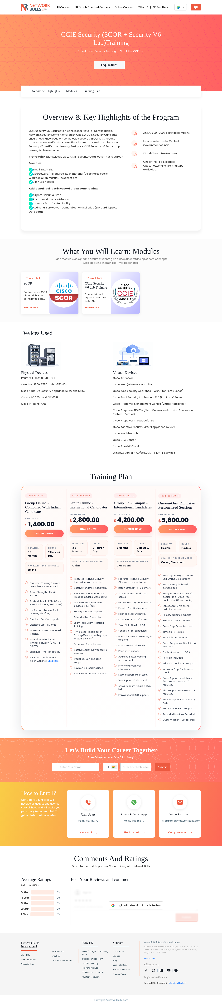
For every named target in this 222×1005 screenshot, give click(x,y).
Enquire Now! (109, 65)
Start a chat (134, 832)
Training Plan (91, 91)
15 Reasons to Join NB (93, 972)
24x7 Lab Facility (90, 963)
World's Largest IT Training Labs (95, 953)
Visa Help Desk (120, 965)
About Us (25, 955)
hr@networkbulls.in (177, 983)
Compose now (180, 832)
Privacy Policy (119, 974)
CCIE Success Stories (62, 960)
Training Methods (91, 967)
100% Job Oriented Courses (92, 7)
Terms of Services (121, 969)
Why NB (143, 7)
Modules (71, 91)
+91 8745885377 (88, 821)
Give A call (88, 832)
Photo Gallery (27, 964)
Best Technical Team (92, 958)
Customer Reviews (91, 977)
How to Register (28, 959)
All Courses (64, 7)
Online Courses (124, 7)
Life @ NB (56, 956)
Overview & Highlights (45, 91)
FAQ (115, 960)
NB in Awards (58, 951)
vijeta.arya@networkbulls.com (181, 821)
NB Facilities (160, 7)
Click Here (53, 660)
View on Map (150, 958)
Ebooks (116, 956)
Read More (31, 307)
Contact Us (118, 951)
